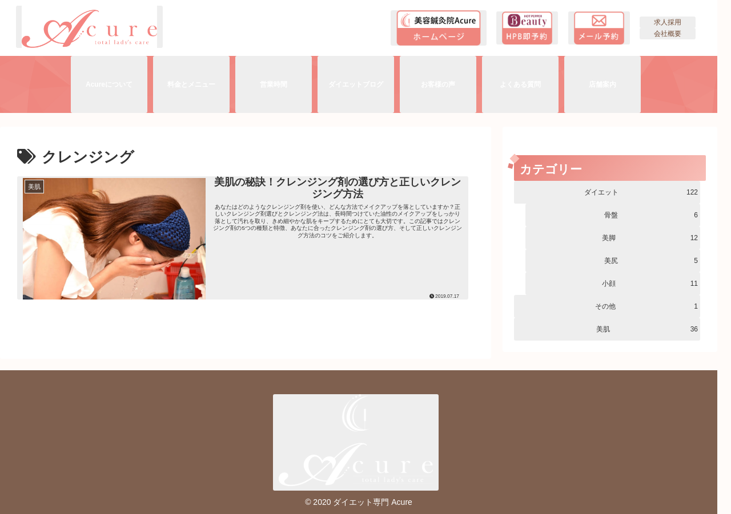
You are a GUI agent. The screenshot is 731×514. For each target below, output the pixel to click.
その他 (646, 306)
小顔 (650, 283)
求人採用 (667, 22)
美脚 (650, 238)
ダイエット (641, 192)
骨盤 (651, 215)
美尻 (651, 260)
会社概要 (667, 34)
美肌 (647, 329)
